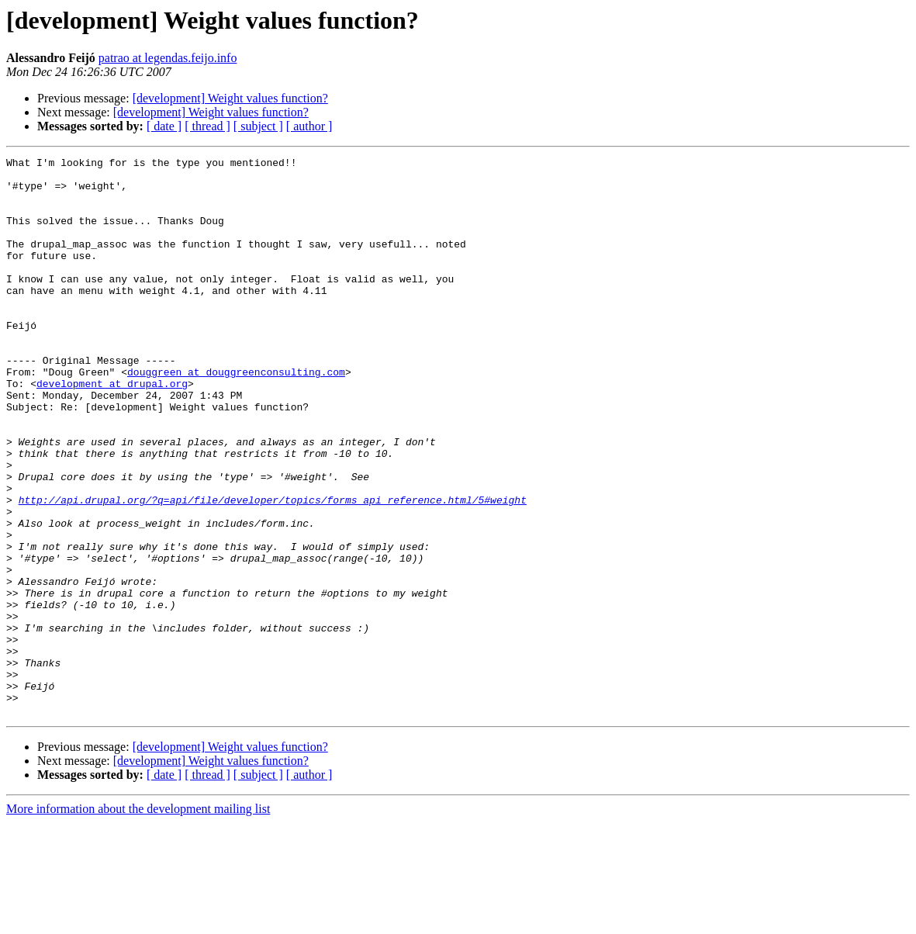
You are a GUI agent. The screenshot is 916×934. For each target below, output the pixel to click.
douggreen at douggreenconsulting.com (236, 416)
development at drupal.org (112, 430)
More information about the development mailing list (138, 920)
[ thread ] (207, 126)
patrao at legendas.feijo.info (168, 57)
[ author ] (309, 126)
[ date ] (164, 126)
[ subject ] (258, 126)
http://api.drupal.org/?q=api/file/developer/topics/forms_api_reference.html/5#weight (273, 569)
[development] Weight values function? (230, 98)
